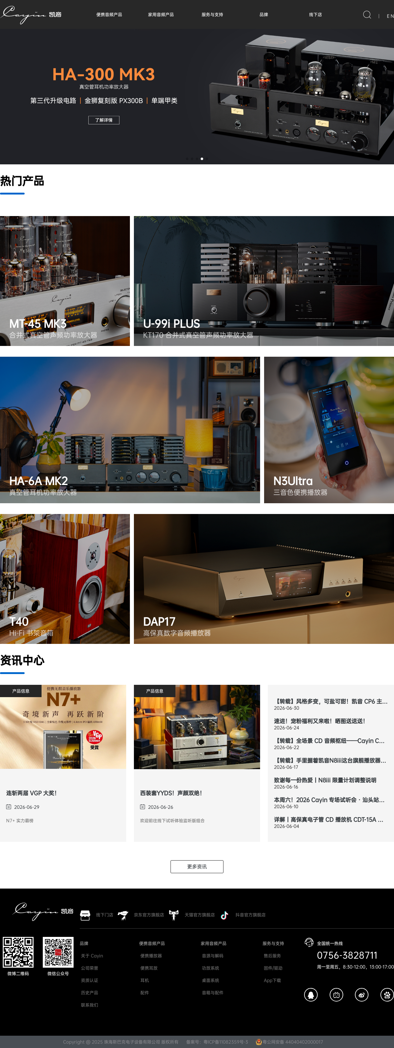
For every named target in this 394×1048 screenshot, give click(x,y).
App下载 (272, 980)
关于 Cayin (91, 955)
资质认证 (89, 980)
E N (390, 16)
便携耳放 (148, 968)
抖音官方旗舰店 (250, 915)
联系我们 (89, 1005)
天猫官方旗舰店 (200, 915)
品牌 (263, 14)
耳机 (144, 980)
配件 (144, 992)
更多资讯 (197, 866)
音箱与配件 (212, 992)
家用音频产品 (161, 14)
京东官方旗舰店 (149, 915)
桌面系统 (210, 980)
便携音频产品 (109, 14)
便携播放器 (150, 955)
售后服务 (272, 955)
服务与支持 (212, 14)
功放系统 (210, 968)
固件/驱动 (273, 968)
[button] (187, 159)
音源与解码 (212, 955)
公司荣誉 (89, 968)
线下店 (315, 14)
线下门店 (104, 915)
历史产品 (89, 992)
